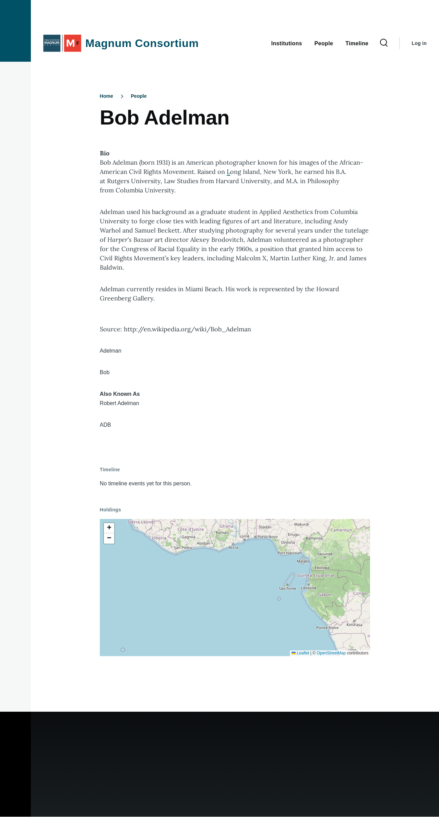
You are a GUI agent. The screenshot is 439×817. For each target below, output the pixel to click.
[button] (109, 528)
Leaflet (300, 653)
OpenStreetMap (331, 653)
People (139, 96)
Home (106, 96)
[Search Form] (384, 43)
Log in (419, 43)
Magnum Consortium (142, 43)
